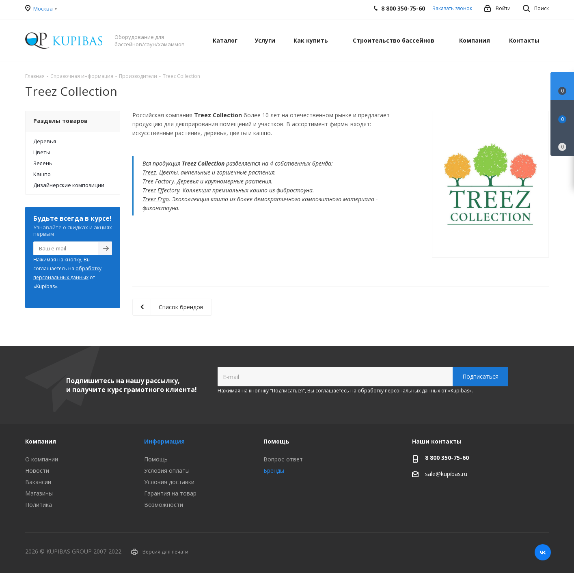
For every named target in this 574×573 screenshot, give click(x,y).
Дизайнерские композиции (68, 185)
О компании (41, 459)
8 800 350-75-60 (447, 457)
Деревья (44, 141)
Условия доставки (169, 482)
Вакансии (38, 482)
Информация (164, 441)
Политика (38, 504)
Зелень (42, 163)
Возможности (163, 504)
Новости (37, 470)
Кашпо (42, 174)
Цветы (41, 152)
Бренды (273, 470)
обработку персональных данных (399, 390)
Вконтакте (543, 552)
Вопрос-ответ (283, 459)
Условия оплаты (167, 470)
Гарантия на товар (170, 493)
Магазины (39, 493)
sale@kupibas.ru (446, 474)
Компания (40, 441)
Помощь (156, 459)
